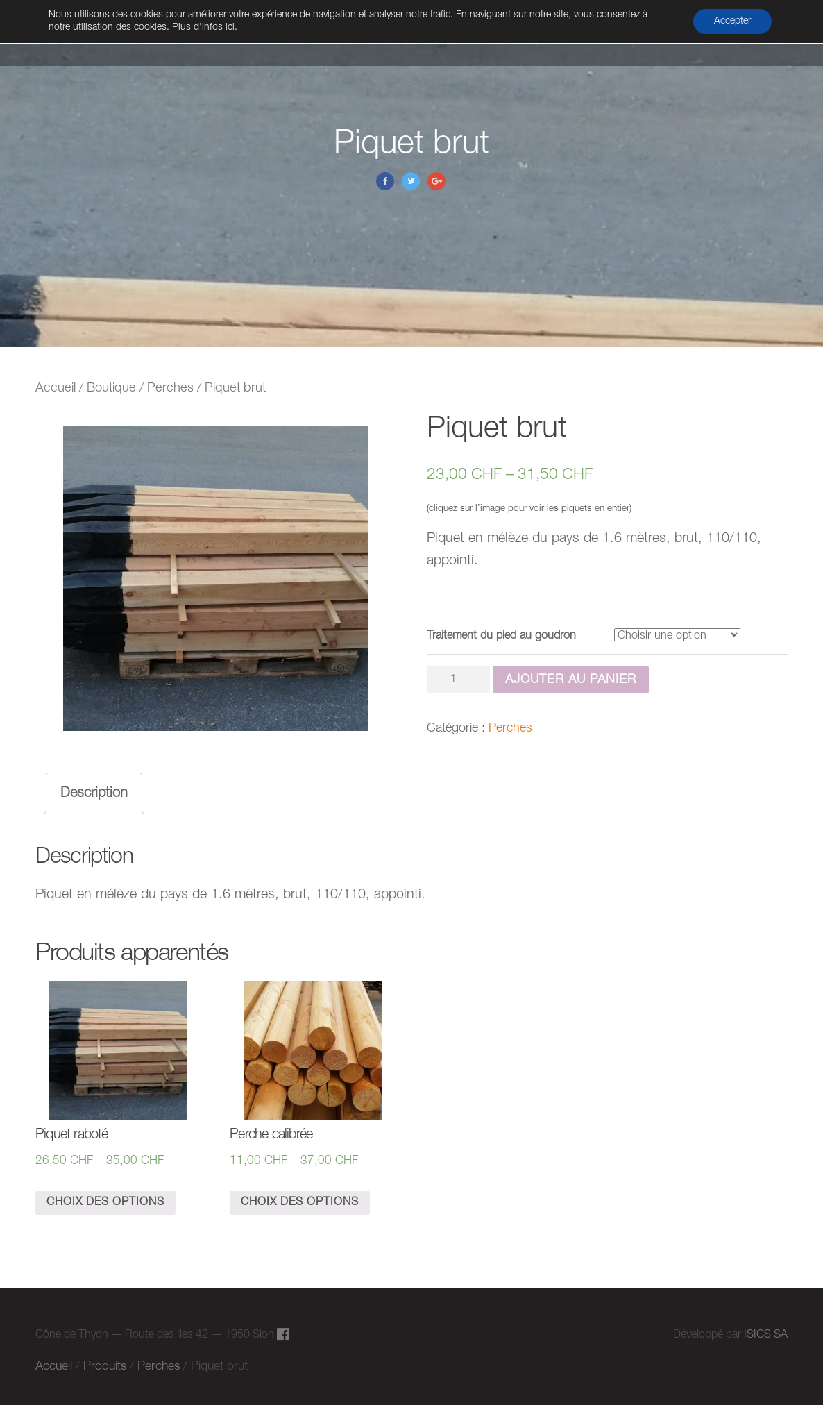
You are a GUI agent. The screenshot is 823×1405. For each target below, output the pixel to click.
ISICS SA (766, 1335)
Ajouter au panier (570, 679)
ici (230, 27)
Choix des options (105, 1202)
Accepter (732, 21)
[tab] (94, 793)
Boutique (111, 388)
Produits (104, 1366)
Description (94, 793)
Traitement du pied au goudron (501, 635)
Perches (170, 388)
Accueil (55, 388)
